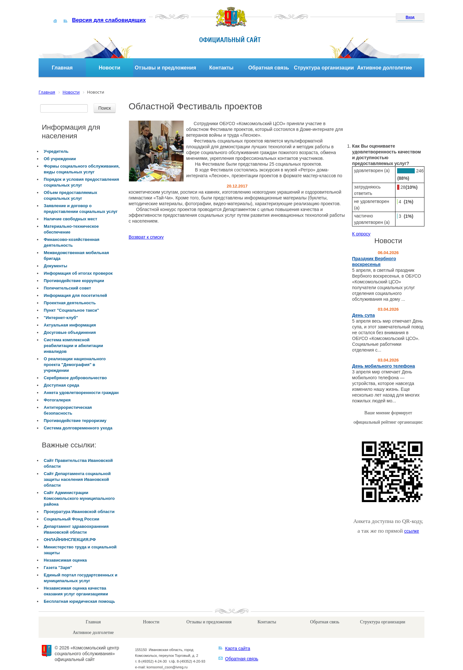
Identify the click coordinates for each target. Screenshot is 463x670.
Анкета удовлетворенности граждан (81, 392)
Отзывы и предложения (165, 67)
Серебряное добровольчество (75, 377)
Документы (55, 265)
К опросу (361, 233)
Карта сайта (237, 648)
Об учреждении (60, 158)
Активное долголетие (384, 67)
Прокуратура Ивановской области (79, 511)
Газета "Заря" (58, 567)
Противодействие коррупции (74, 280)
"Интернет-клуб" (61, 317)
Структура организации (324, 67)
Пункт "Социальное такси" (71, 310)
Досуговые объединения (70, 332)
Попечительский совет (67, 288)
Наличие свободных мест (70, 218)
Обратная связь (268, 67)
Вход (410, 17)
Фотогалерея (57, 400)
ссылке (411, 531)
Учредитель (56, 151)
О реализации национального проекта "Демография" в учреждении (75, 364)
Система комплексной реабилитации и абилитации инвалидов (73, 345)
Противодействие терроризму (75, 420)
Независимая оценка (65, 560)
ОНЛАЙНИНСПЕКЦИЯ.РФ (70, 539)
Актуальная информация (70, 325)
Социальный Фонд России (71, 519)
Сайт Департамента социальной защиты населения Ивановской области (77, 479)
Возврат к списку (146, 237)
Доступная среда (61, 385)
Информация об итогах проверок (78, 273)
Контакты (221, 67)
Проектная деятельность (70, 302)
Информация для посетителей (75, 295)
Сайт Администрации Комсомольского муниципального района (79, 498)
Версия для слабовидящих (109, 20)
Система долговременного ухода (78, 428)
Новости (109, 67)
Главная (62, 67)
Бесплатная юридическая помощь (79, 601)
